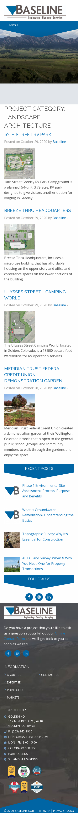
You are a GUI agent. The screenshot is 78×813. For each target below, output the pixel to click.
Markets (13, 697)
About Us (14, 675)
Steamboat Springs (23, 759)
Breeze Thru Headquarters (37, 210)
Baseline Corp (35, 12)
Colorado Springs (22, 748)
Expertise (14, 682)
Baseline (59, 141)
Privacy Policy (63, 811)
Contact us (50, 675)
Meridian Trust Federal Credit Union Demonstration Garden (33, 374)
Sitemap (44, 811)
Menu (11, 25)
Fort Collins (18, 754)
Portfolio (15, 690)
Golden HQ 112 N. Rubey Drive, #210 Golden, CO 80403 (25, 721)
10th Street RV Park (27, 134)
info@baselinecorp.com (30, 737)
